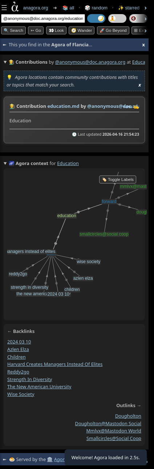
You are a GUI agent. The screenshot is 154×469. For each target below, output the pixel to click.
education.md (63, 106)
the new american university (39, 386)
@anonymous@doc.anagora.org (90, 62)
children (16, 357)
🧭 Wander (81, 30)
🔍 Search (13, 30)
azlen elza (18, 349)
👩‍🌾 (12, 106)
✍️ (136, 106)
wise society (20, 394)
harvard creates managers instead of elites (54, 364)
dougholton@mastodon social (108, 423)
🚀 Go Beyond (113, 30)
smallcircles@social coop (113, 438)
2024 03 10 (19, 341)
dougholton (128, 416)
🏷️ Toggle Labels (118, 179)
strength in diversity (29, 379)
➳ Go (36, 30)
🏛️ (50, 459)
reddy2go (18, 371)
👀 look (56, 30)
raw (127, 106)
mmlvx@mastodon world (113, 430)
